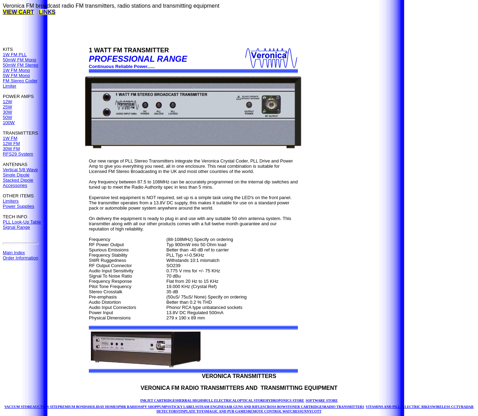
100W (9, 122)
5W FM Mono (16, 75)
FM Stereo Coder (20, 80)
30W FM (11, 148)
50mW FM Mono (19, 59)
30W (7, 112)
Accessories (15, 185)
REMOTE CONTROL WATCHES (274, 411)
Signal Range (16, 227)
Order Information (20, 257)
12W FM (11, 143)
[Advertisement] (129, 31)
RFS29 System (18, 154)
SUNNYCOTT (311, 411)
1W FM (10, 138)
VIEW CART (18, 12)
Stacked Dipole (18, 180)
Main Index (14, 252)
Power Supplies (18, 206)
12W (7, 101)
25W (7, 106)
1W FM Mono (16, 70)
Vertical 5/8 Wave (20, 169)
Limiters (11, 201)
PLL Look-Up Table (22, 222)
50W (7, 117)
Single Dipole (16, 174)
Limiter (9, 86)
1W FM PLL (15, 54)
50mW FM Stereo (20, 65)
